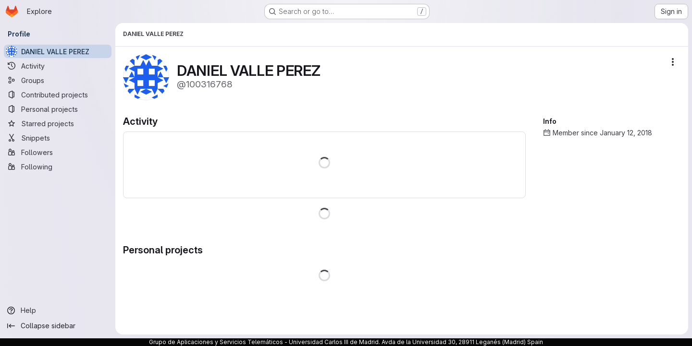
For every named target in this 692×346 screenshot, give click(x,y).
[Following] (57, 166)
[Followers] (57, 152)
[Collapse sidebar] (57, 326)
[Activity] (57, 65)
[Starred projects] (57, 123)
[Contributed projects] (57, 94)
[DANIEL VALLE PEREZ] (57, 51)
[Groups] (57, 80)
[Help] (57, 310)
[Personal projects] (57, 109)
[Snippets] (57, 137)
